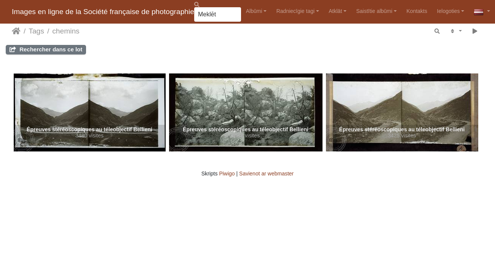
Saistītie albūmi (374, 11)
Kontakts (417, 11)
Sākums (16, 31)
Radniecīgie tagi (295, 11)
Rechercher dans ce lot (46, 49)
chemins (65, 31)
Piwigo (227, 173)
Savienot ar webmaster (266, 173)
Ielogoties (448, 11)
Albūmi (254, 11)
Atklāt (335, 11)
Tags (36, 31)
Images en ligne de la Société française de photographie (103, 12)
